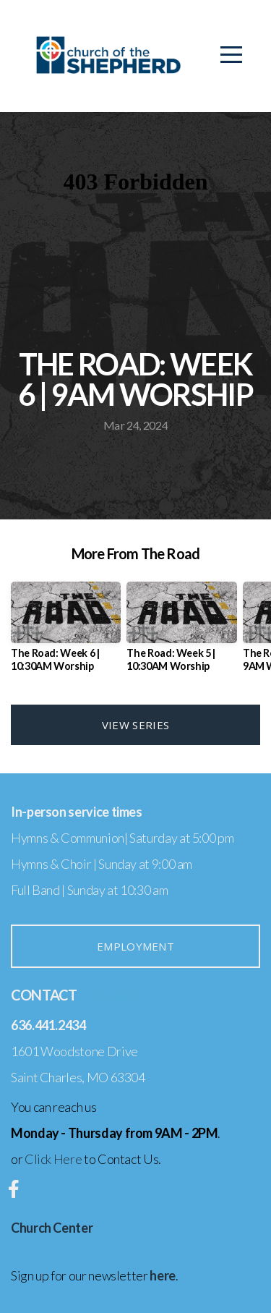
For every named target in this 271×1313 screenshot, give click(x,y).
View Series (135, 725)
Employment (135, 946)
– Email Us (112, 994)
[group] (66, 632)
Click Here (53, 1159)
